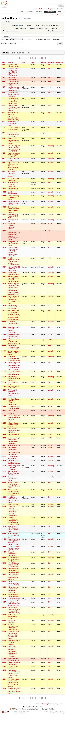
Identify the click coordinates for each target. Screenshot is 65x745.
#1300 (4, 466)
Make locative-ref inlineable (13, 435)
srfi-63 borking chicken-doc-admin (14, 273)
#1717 (4, 620)
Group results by (6, 39)
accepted (23, 28)
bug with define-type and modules (13, 65)
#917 (3, 122)
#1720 (4, 624)
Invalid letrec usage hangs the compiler (14, 599)
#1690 (4, 607)
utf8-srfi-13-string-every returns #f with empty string (13, 564)
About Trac (60, 9)
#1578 (4, 569)
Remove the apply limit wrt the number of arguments (13, 329)
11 (36, 58)
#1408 (4, 539)
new (47, 28)
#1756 (4, 659)
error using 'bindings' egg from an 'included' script (14, 358)
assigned (32, 28)
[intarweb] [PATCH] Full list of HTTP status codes (14, 268)
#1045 (4, 231)
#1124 (4, 345)
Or (48, 31)
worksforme (54, 25)
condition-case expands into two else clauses (13, 307)
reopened (54, 28)
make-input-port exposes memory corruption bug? (13, 347)
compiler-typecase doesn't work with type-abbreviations (14, 88)
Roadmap (39, 11)
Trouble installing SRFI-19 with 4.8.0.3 (13, 197)
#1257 (4, 428)
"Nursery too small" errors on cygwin (14, 128)
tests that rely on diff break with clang (13, 123)
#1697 (4, 615)
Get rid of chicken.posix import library (12, 553)
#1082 (4, 321)
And (4, 31)
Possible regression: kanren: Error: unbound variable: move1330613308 (14, 261)
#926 (3, 153)
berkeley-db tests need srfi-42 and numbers (13, 203)
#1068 (4, 258)
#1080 (4, 305)
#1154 (4, 357)
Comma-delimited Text (30, 709)
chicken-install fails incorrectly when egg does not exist (14, 336)
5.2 (49, 563)
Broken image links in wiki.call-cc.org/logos (14, 467)
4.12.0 (50, 434)
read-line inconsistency (12, 193)
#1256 (4, 423)
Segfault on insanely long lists (13, 78)
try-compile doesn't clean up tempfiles (14, 407)
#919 (3, 127)
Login (35, 9)
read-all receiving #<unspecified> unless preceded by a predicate (14, 440)
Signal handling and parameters (13, 595)
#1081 (4, 311)
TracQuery (45, 704)
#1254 (4, 416)
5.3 (49, 594)
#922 (3, 138)
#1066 (4, 247)
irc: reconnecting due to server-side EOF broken (13, 134)
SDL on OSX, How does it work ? (13, 179)
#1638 (4, 594)
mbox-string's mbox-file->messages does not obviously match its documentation (13, 511)
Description (55, 39)
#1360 (4, 517)
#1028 (4, 220)
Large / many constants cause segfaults (13, 411)
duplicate (45, 25)
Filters (7, 21)
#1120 (4, 340)
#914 (3, 98)
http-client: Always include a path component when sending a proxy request (14, 682)
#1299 (4, 460)
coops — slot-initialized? (12, 621)
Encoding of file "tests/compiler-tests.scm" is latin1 (14, 462)
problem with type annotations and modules (13, 83)
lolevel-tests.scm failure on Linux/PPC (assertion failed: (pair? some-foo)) (13, 116)
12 (39, 58)
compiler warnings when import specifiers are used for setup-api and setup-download (14, 365)
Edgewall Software (20, 713)
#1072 (4, 276)
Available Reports (45, 15)
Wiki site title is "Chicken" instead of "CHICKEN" (13, 473)
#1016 (4, 207)
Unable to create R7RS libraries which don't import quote (14, 485)
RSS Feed (15, 709)
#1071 (4, 272)
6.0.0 (49, 624)
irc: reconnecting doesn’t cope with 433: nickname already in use (13, 100)
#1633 (4, 587)
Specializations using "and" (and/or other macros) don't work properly (14, 610)
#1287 (4, 456)
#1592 (4, 574)
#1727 (4, 640)
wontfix (37, 25)
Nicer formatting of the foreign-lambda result (14, 535)
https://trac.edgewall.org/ (56, 713)
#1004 (4, 192)
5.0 (49, 327)
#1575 (4, 563)
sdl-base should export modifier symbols (13, 424)
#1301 (4, 471)
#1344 (4, 490)
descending (29, 39)
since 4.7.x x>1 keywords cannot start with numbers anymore (14, 141)
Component (59, 63)
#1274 (4, 438)
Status (17, 28)
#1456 (4, 552)
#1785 (4, 688)
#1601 (4, 581)
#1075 (4, 296)
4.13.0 (50, 490)
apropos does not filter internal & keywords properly (13, 570)
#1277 (4, 445)
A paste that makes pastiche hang (13, 323)
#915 (3, 105)
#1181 (4, 371)
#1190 (4, 377)
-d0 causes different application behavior (11, 226)
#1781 (4, 679)
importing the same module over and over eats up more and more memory (14, 673)
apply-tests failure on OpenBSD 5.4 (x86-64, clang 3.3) (14, 341)
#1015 (4, 201)
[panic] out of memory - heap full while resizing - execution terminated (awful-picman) (14, 235)
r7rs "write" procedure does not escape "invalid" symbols (13, 626)
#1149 (4, 351)
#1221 (4, 410)
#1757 (4, 662)
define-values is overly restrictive (13, 189)
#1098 (4, 327)
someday (51, 146)
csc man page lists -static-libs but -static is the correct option (14, 690)
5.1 (49, 482)
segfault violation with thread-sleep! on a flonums (13, 559)
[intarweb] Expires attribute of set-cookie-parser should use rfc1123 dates (14, 299)
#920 (3, 133)
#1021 (4, 214)
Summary (10, 63)
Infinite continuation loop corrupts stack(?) (13, 583)
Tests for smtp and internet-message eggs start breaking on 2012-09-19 (14, 148)
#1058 (4, 242)
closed (40, 28)
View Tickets (50, 11)
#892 (3, 77)
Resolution (15, 25)
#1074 (4, 284)
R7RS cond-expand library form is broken (14, 616)
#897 (3, 87)
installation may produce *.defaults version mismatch (14, 603)
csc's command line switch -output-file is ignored (14, 94)
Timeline (29, 11)
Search (60, 11)
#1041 (4, 224)
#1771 (4, 666)
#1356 (4, 497)
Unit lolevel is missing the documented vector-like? (12, 174)
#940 (3, 158)
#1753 (4, 646)
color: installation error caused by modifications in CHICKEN (13, 576)
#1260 (4, 434)
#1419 (4, 546)
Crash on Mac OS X (14, 445)
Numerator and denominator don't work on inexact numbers (13, 209)
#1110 (4, 334)
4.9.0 (49, 65)
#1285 (4, 447)
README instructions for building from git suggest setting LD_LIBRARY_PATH (14, 520)
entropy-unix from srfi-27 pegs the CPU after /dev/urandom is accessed (13, 166)
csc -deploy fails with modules (13, 457)
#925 (3, 146)
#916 (3, 113)
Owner (23, 63)
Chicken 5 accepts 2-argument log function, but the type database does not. (14, 635)
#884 (3, 65)
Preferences (42, 9)
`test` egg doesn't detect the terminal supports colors (14, 548)
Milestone (51, 63)
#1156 (4, 362)
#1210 (4, 399)
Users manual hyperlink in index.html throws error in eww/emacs (13, 393)
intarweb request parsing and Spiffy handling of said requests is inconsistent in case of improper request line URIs (13, 289)
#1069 (4, 267)
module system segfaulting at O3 (13, 659)
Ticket (3, 63)
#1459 (4, 557)
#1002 (4, 188)
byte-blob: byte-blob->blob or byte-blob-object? (14, 378)
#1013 (4, 196)
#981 (3, 162)
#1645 (4, 598)
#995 (3, 179)
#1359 (4, 506)
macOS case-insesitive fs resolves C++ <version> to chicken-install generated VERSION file (12, 651)
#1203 (4, 390)
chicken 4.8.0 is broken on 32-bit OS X (13, 216)
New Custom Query (57, 15)
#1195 (4, 382)
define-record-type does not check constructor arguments (13, 589)
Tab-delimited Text (48, 709)
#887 (3, 68)
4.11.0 (50, 224)
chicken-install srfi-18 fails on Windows (14, 642)
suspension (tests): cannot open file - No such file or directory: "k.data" (14, 541)
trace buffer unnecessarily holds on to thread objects (13, 499)
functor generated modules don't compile (13, 352)
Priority (43, 63)
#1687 (4, 602)
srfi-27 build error (13, 504)
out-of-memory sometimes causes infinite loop (14, 430)
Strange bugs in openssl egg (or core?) (13, 243)
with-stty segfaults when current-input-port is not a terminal (14, 418)
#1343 (4, 482)
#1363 (4, 526)
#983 (3, 171)
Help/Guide (51, 9)
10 (34, 58)
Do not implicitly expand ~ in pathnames (13, 184)
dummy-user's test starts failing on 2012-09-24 (14, 154)
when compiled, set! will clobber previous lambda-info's (13, 528)
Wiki (22, 11)
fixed (22, 25)
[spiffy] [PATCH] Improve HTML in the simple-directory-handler (13, 279)
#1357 (4, 504)
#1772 (4, 670)
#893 (3, 81)
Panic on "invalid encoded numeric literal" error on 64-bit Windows (14, 492)
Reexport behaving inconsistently (14, 663)
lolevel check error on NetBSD (13, 387)
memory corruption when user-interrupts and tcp (14, 373)
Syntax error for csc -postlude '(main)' (13, 478)
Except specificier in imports (13, 667)
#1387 (4, 533)
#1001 (4, 182)
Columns (6, 36)
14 (44, 58)
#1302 (4, 477)
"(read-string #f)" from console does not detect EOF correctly (14, 108)
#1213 (4, 406)
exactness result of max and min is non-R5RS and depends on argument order (14, 72)
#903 (3, 92)
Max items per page (7, 43)
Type (32, 63)
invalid (29, 25)
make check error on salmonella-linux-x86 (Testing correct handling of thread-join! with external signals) (14, 315)
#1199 (4, 386)
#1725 (4, 631)
